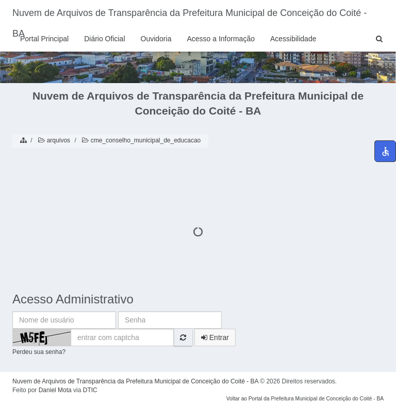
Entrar (215, 337)
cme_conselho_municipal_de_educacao (140, 140)
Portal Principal (44, 39)
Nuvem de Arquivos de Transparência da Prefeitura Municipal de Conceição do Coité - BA (189, 17)
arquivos (53, 140)
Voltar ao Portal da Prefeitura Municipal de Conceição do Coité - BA (305, 398)
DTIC (90, 390)
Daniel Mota (55, 390)
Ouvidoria (156, 39)
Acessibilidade (293, 39)
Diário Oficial (104, 39)
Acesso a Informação (221, 39)
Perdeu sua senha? (38, 352)
